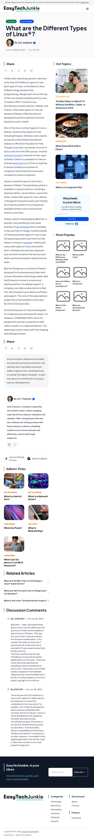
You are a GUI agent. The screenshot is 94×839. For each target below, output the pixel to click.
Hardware (9, 524)
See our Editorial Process (14, 458)
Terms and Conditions (23, 835)
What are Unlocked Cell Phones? (78, 307)
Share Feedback (37, 459)
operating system (13, 155)
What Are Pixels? (13, 527)
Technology (63, 96)
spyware (27, 242)
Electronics (56, 805)
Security (33, 524)
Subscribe (72, 219)
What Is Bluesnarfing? (35, 529)
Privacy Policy (9, 835)
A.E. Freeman (25, 42)
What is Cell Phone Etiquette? (61, 307)
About (74, 801)
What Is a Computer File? (69, 187)
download (17, 163)
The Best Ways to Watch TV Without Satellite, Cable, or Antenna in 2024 (70, 104)
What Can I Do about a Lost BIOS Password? (13, 562)
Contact (75, 805)
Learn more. (84, 2)
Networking (10, 492)
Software (61, 182)
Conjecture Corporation (30, 832)
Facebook (76, 817)
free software (22, 226)
